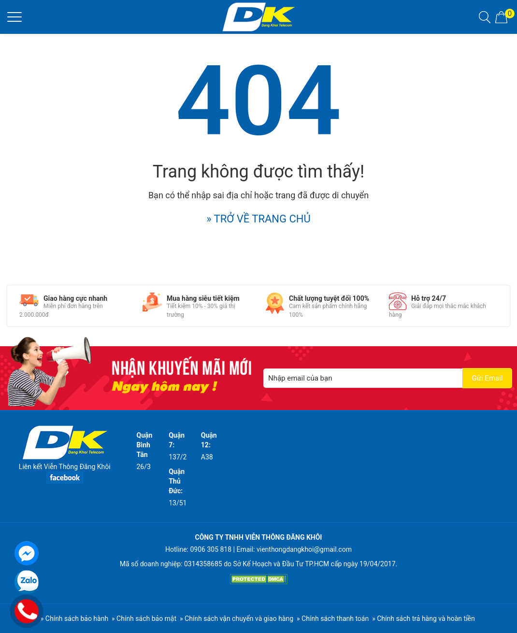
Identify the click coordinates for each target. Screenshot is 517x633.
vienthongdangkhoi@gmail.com (304, 549)
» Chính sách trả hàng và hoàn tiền (423, 618)
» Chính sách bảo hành (74, 618)
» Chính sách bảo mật (144, 618)
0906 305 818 (210, 549)
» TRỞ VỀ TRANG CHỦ (258, 219)
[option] (73, 306)
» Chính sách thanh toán (333, 618)
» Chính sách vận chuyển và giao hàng (236, 618)
